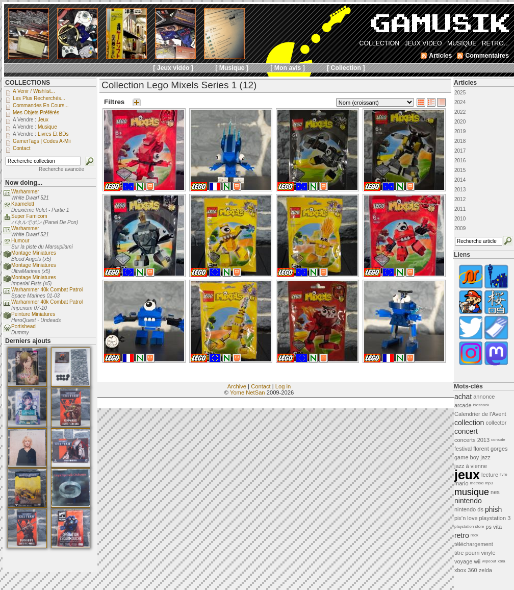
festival (463, 449)
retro (461, 535)
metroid (477, 483)
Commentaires (487, 55)
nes (495, 492)
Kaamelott (22, 204)
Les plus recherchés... (39, 98)
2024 (460, 102)
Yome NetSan (247, 392)
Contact (261, 386)
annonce (484, 397)
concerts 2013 (472, 440)
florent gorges (490, 449)
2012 (460, 199)
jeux (467, 475)
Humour (20, 240)
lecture (489, 475)
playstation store (469, 526)
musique (471, 492)
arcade (463, 405)
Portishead (23, 326)
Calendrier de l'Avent (480, 414)
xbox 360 (465, 570)
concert (466, 431)
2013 (460, 189)
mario (461, 483)
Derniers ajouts (28, 341)
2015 (460, 170)
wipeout (489, 561)
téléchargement (473, 544)
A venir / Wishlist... (34, 91)
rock (474, 535)
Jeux (43, 119)
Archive (236, 386)
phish (493, 509)
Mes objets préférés (36, 112)
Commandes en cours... (41, 105)
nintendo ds (468, 509)
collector (495, 423)
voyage (463, 561)
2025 (460, 92)
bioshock (481, 405)
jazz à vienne (470, 466)
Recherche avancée (61, 169)
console (498, 439)
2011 (460, 209)
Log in (283, 386)
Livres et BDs (53, 134)
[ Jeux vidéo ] (173, 67)
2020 (460, 122)
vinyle (488, 553)
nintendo (468, 501)
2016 (460, 160)
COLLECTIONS (27, 82)
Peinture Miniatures (33, 314)
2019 (460, 131)
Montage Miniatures (33, 253)
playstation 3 (495, 518)
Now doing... (23, 182)
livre (503, 474)
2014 (460, 180)
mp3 (489, 483)
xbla (501, 561)
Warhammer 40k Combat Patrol (47, 289)
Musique (47, 127)
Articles (465, 82)
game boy (466, 457)
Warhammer (25, 191)
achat (463, 396)
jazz (485, 457)
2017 (460, 151)
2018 (460, 141)
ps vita (493, 527)
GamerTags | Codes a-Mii (42, 141)
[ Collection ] (346, 67)
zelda (485, 570)
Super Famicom (29, 216)
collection (469, 423)
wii (477, 561)
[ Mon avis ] (287, 67)
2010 (460, 219)
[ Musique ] (231, 67)
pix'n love (466, 518)
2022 (460, 112)
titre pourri (467, 553)
